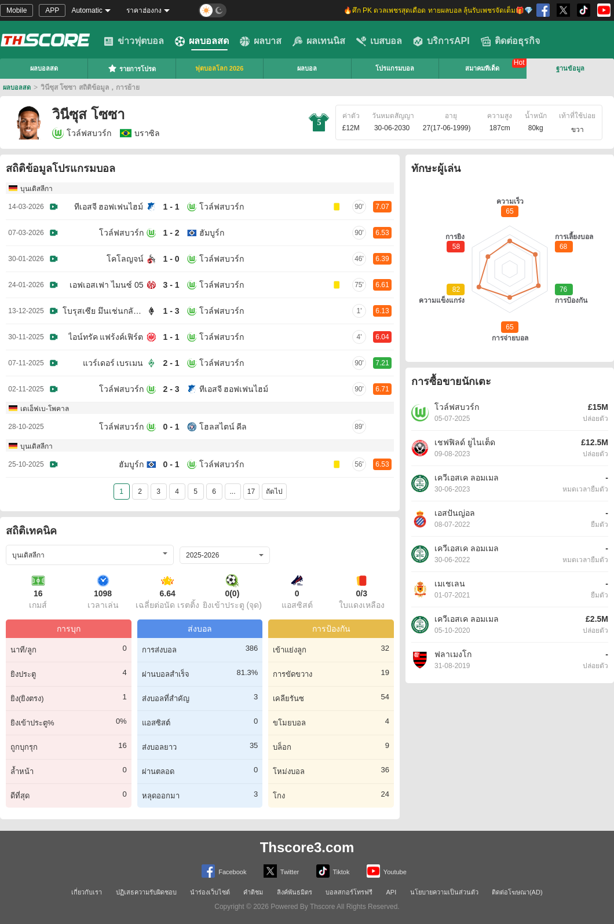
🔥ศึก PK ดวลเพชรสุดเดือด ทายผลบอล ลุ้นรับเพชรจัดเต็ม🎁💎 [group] (438, 10)
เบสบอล (379, 41)
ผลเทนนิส (319, 41)
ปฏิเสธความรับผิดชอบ (146, 892)
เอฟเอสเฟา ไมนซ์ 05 (106, 284)
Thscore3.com (307, 847)
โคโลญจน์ (125, 258)
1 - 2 (171, 232)
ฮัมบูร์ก (211, 232)
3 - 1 (171, 284)
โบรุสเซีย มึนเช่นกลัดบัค (103, 311)
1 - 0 (171, 258)
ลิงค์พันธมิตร (294, 892)
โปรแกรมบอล (394, 68)
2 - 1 (171, 363)
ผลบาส (261, 41)
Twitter (281, 871)
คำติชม (253, 892)
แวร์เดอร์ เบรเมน (113, 363)
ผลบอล (307, 68)
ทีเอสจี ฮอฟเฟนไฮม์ (109, 206)
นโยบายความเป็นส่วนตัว (444, 892)
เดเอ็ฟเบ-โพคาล (44, 409)
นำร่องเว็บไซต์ (210, 892)
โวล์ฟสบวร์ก (81, 133)
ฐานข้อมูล (570, 68)
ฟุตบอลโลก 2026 (219, 68)
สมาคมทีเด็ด (482, 68)
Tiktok (333, 871)
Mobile (16, 10)
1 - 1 (171, 206)
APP (52, 10)
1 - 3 (171, 311)
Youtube (387, 871)
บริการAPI (441, 41)
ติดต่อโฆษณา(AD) (517, 892)
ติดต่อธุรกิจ (510, 41)
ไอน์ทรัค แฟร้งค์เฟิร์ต (106, 337)
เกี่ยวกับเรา (86, 892)
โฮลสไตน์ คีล (223, 426)
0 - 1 (171, 426)
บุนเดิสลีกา (36, 189)
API (391, 892)
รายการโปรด (132, 68)
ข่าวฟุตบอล (134, 41)
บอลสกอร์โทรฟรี (349, 892)
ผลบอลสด (202, 41)
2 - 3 (171, 389)
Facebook (224, 871)
